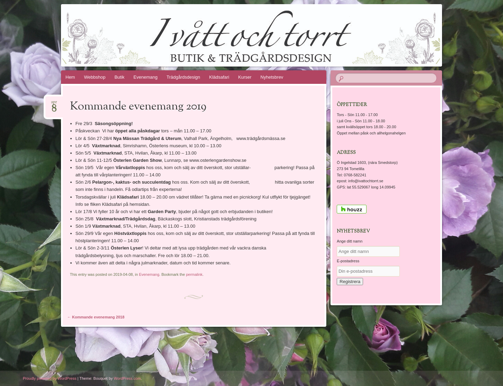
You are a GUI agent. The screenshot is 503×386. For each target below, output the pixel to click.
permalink (194, 274)
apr (54, 104)
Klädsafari (219, 77)
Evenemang (145, 77)
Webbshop (94, 77)
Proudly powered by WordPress (49, 378)
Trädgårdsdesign (183, 77)
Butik (119, 77)
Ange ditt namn (349, 241)
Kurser (244, 77)
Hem (70, 77)
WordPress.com (127, 378)
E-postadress (348, 261)
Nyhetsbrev (272, 77)
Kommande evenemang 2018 (95, 317)
